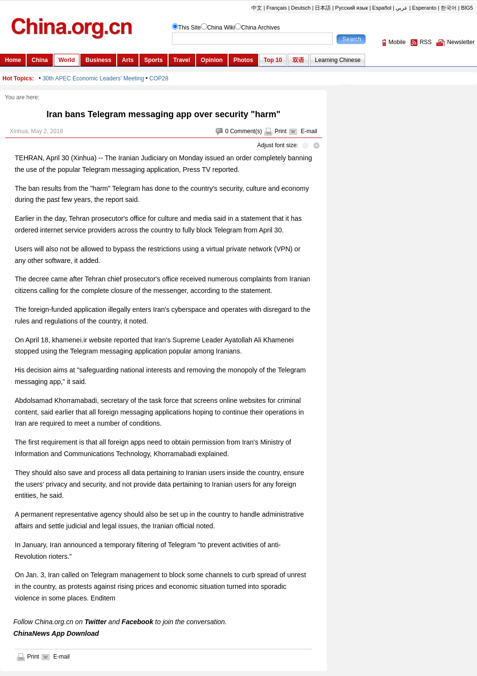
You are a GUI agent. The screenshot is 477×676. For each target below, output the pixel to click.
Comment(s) (246, 131)
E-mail (309, 131)
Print (281, 131)
